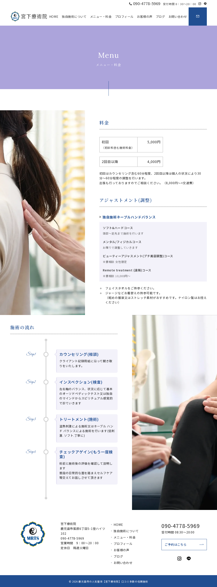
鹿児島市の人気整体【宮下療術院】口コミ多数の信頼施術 (113, 581)
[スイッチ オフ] (198, 16)
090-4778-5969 (72, 538)
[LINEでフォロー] (205, 4)
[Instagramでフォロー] (199, 4)
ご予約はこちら (176, 544)
